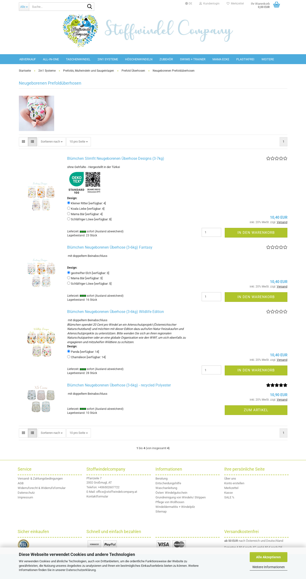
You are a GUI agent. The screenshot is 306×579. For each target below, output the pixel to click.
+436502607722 (108, 487)
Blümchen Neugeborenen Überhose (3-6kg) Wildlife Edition (115, 311)
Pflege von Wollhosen (169, 502)
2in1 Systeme (108, 59)
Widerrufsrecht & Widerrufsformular (41, 488)
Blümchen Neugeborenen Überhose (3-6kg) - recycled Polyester (119, 385)
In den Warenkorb (256, 232)
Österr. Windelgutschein (171, 492)
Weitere (267, 59)
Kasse (228, 492)
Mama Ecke (220, 59)
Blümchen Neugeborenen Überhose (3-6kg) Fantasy (109, 247)
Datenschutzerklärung (81, 570)
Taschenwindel (78, 59)
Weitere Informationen (268, 567)
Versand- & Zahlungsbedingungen (40, 478)
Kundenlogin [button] (209, 3)
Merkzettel (235, 3)
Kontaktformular (97, 496)
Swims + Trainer (192, 59)
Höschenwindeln (138, 59)
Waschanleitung (166, 488)
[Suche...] (24, 6)
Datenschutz (26, 492)
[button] (189, 3)
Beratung (161, 478)
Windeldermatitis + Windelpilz (175, 507)
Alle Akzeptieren (268, 557)
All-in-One (51, 59)
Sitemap (161, 511)
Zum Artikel (256, 410)
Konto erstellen (234, 483)
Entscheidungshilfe (168, 483)
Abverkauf (27, 59)
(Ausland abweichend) (109, 231)
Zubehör (166, 59)
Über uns (230, 478)
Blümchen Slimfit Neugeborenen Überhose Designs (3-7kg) (115, 158)
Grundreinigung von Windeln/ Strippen (180, 497)
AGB (21, 483)
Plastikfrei (245, 59)
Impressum (25, 497)
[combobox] (52, 141)
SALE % (229, 497)
